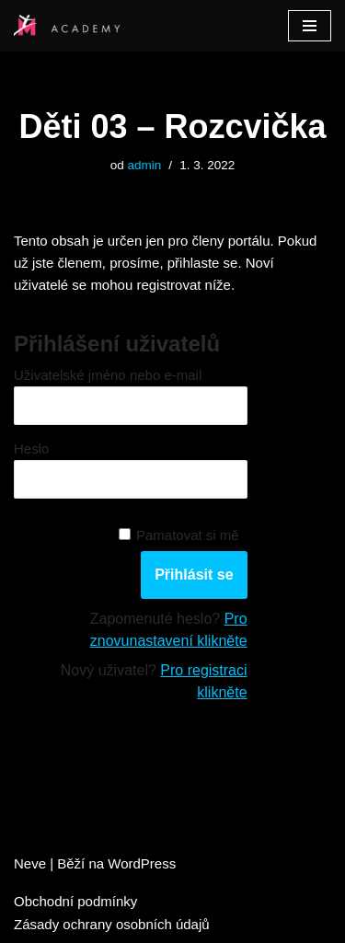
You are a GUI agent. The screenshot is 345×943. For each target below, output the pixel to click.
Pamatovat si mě (187, 535)
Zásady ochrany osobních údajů (112, 924)
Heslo (31, 448)
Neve (30, 863)
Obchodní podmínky (75, 901)
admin (145, 165)
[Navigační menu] (309, 25)
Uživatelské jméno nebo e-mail (107, 375)
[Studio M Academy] (69, 26)
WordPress (142, 863)
